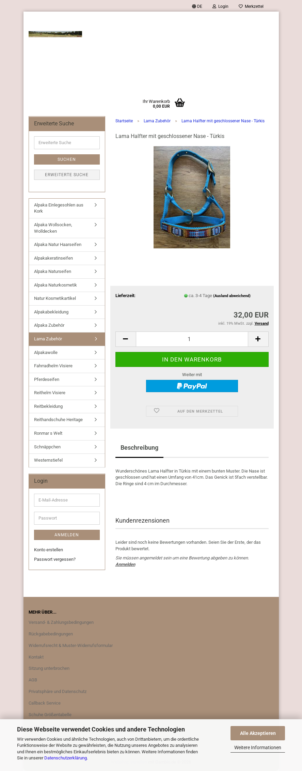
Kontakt (36, 657)
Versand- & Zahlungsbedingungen (61, 622)
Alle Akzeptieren (258, 733)
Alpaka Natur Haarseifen (57, 244)
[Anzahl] (192, 339)
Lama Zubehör (48, 338)
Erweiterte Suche (67, 174)
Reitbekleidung (48, 406)
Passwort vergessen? (55, 559)
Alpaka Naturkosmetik (55, 285)
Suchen (67, 159)
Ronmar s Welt (48, 433)
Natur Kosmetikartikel (55, 298)
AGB (33, 679)
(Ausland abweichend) (232, 296)
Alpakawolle (46, 352)
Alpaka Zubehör (49, 325)
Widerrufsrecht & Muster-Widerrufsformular (71, 645)
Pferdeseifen (46, 379)
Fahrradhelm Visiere (53, 365)
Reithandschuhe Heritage (58, 419)
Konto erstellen (48, 549)
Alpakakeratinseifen (53, 258)
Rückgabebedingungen (51, 633)
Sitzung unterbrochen (49, 668)
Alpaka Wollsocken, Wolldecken (53, 228)
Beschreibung (139, 447)
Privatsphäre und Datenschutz (57, 691)
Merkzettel (251, 6)
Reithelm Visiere (49, 392)
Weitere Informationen (257, 747)
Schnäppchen (47, 446)
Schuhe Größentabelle (50, 714)
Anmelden (125, 564)
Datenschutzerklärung (65, 757)
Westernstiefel (48, 460)
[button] (197, 6)
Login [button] (220, 6)
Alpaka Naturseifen (52, 271)
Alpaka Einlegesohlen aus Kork (58, 208)
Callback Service (45, 703)
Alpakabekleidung (51, 311)
